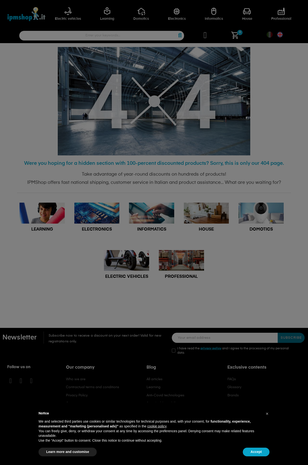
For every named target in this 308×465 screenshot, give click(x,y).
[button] (267, 414)
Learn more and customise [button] (67, 452)
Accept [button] (256, 452)
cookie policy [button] (156, 426)
